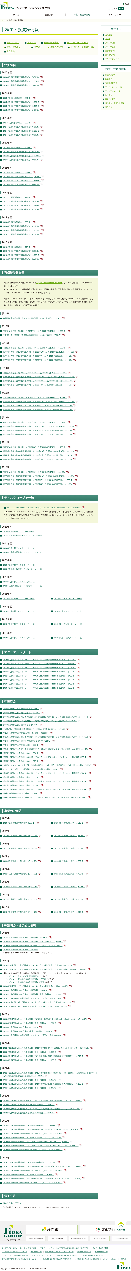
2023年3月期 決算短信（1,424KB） (17, 148)
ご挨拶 (107, 39)
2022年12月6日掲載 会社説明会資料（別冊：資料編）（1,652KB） (30, 1052)
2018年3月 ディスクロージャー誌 (68, 638)
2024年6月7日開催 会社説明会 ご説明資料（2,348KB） (26, 990)
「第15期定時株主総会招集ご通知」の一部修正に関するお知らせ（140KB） (34, 729)
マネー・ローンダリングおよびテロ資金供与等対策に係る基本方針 (55, 1255)
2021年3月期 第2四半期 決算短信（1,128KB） (22, 205)
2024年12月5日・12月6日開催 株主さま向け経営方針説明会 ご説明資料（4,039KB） (38, 965)
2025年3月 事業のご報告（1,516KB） (69, 823)
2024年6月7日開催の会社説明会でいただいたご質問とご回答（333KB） (33, 998)
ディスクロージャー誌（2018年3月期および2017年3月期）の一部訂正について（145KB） (44, 507)
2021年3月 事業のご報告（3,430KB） (69, 874)
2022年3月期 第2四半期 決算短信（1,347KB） (22, 180)
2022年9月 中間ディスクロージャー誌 (19, 582)
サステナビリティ (112, 59)
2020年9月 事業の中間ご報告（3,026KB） (20, 887)
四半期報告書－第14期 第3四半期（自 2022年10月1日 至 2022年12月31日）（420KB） (39, 377)
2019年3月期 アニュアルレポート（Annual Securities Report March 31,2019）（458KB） (40, 684)
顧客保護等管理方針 (84, 1252)
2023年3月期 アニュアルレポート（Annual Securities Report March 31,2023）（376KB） (40, 668)
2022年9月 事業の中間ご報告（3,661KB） (20, 861)
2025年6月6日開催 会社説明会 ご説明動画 (20, 949)
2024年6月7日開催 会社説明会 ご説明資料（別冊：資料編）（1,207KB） (33, 994)
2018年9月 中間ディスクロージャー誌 (19, 638)
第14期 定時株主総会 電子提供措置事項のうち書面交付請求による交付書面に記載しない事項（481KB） (46, 749)
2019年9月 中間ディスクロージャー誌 (19, 624)
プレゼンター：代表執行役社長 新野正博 (22, 976)
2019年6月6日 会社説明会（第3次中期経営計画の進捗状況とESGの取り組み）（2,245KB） (41, 1146)
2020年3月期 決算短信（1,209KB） (17, 222)
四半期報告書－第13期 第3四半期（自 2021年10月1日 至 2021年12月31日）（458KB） (39, 402)
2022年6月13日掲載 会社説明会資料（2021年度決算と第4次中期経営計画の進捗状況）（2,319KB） (44, 1056)
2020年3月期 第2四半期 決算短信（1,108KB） (22, 230)
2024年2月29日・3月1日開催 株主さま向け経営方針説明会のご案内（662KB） (35, 1006)
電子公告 (11, 51)
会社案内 (49, 15)
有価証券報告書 (51, 42)
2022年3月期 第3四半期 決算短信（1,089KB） (22, 177)
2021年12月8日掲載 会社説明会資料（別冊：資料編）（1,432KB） (30, 1080)
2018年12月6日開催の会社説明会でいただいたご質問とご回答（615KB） (33, 1170)
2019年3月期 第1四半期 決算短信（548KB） (21, 259)
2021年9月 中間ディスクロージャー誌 (19, 599)
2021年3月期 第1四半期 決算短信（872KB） (21, 209)
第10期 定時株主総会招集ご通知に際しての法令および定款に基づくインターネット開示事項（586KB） (45, 789)
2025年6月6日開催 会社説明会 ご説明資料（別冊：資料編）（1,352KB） (33, 941)
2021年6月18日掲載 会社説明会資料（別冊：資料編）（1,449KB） (30, 1088)
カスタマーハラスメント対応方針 (114, 1259)
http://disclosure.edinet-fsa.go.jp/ (49, 283)
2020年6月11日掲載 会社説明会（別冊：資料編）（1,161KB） (29, 1113)
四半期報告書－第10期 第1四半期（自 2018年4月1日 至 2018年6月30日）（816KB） (38, 484)
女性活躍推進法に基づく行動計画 (87, 1259)
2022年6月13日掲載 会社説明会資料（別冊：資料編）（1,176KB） (30, 1060)
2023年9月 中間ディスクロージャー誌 (19, 565)
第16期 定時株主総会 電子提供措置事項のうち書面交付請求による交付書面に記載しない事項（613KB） (46, 717)
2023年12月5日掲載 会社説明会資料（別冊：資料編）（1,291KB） (30, 1023)
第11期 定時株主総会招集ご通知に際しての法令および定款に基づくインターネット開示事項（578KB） (45, 781)
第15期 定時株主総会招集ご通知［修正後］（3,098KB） (26, 733)
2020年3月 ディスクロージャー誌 (68, 611)
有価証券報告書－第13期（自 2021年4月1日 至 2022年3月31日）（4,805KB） (35, 398)
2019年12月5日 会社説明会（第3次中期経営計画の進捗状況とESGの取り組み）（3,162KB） (41, 1129)
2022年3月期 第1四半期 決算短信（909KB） (21, 185)
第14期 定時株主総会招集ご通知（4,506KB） (21, 745)
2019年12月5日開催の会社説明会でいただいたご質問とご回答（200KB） (33, 1133)
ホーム (16, 15)
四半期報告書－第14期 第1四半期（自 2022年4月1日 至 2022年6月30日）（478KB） (38, 385)
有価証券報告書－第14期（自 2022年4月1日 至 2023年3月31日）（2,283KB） (35, 373)
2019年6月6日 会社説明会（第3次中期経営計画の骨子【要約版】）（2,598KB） (36, 1142)
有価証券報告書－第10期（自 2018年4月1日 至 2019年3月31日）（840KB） (34, 472)
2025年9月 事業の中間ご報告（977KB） (19, 823)
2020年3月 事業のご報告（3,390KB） (69, 887)
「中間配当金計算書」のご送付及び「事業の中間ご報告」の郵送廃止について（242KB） (40, 721)
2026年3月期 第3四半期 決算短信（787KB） (21, 77)
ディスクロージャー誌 (77, 42)
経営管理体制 (110, 51)
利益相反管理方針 (101, 1252)
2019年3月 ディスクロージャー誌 (68, 624)
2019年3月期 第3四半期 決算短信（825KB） (21, 251)
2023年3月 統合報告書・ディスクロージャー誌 (22, 569)
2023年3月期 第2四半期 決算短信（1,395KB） (22, 156)
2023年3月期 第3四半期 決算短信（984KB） (21, 152)
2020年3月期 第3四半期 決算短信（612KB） (21, 226)
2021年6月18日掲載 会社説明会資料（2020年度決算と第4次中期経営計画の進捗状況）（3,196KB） (44, 1084)
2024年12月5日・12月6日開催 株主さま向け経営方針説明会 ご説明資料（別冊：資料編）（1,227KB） (45, 969)
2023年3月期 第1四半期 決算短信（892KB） (21, 160)
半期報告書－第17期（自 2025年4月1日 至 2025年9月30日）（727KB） (32, 318)
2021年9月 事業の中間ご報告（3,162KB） (20, 874)
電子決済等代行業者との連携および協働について (19, 1259)
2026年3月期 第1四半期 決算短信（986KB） (21, 85)
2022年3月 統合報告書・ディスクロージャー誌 (22, 586)
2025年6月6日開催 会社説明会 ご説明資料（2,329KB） (26, 937)
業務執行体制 (110, 55)
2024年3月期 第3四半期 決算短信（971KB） (21, 127)
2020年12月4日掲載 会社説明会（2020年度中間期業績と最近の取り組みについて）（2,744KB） (43, 1101)
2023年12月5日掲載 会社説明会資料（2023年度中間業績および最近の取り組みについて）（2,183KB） (45, 1019)
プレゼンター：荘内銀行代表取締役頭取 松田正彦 (25, 979)
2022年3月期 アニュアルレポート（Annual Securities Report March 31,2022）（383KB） (40, 672)
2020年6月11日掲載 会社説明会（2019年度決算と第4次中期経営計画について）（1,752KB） (41, 1109)
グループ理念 (110, 43)
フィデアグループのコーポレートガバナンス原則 (19, 1248)
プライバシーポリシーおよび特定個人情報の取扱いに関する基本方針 (64, 1248)
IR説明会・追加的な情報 (82, 47)
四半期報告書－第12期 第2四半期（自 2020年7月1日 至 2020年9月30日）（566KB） (38, 430)
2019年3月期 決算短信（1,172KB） (17, 247)
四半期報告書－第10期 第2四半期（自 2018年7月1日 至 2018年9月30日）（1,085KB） (39, 480)
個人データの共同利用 (100, 1248)
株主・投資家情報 (81, 15)
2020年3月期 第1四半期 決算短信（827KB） (21, 234)
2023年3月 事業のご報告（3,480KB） (69, 848)
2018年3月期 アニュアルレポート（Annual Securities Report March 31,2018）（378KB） (40, 688)
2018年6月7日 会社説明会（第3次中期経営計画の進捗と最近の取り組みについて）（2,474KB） (42, 1178)
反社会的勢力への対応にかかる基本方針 (59, 1252)
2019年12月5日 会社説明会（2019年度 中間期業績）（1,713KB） (30, 1125)
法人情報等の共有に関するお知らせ (14, 1252)
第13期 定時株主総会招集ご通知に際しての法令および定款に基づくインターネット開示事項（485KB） (45, 757)
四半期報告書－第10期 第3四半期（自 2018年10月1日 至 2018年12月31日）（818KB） (39, 476)
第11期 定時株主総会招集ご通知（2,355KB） (21, 777)
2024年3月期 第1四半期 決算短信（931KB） (21, 135)
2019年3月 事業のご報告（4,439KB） (69, 899)
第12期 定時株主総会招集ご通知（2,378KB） (21, 761)
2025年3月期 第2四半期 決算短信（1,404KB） (22, 106)
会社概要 (108, 35)
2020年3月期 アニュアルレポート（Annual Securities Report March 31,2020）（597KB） (40, 680)
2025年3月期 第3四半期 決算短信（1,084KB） (22, 102)
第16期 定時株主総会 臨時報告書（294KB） (21, 709)
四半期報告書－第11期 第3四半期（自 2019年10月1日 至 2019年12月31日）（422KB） (39, 451)
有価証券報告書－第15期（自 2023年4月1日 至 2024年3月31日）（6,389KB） (35, 348)
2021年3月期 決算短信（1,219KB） (17, 197)
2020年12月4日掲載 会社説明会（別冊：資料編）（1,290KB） (29, 1105)
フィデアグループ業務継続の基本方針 (15, 1255)
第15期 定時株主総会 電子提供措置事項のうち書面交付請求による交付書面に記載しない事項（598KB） (46, 737)
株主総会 (38, 47)
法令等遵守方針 (36, 1252)
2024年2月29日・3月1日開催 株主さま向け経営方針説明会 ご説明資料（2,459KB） (37, 1002)
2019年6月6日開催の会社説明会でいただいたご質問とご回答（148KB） (33, 1150)
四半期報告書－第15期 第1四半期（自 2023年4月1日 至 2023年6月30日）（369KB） (38, 360)
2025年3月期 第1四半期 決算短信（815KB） (21, 110)
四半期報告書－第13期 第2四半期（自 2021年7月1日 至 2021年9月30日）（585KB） (38, 406)
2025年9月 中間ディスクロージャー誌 (19, 531)
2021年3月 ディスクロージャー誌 (68, 599)
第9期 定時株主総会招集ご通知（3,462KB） (21, 793)
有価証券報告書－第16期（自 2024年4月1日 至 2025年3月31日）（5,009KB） (35, 331)
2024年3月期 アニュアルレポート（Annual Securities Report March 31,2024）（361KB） (40, 664)
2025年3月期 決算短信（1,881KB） (17, 98)
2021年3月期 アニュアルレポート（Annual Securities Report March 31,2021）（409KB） (40, 676)
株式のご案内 (13, 42)
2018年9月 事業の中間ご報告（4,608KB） (20, 912)
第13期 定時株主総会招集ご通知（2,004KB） (21, 753)
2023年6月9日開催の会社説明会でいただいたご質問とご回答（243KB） (33, 1035)
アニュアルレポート (16, 47)
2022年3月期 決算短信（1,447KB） (17, 172)
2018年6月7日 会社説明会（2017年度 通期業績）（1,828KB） (28, 1175)
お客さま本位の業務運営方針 (93, 1255)
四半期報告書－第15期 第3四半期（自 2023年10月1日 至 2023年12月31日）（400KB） (39, 352)
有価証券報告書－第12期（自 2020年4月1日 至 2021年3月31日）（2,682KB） (35, 422)
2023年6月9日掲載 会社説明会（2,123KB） (21, 1027)
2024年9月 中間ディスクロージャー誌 (19, 548)
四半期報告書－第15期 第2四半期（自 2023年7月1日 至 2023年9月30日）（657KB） (38, 356)
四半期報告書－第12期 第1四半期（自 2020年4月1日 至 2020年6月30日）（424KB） (38, 434)
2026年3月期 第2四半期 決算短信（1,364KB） (22, 81)
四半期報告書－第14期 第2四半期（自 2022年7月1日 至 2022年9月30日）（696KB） (38, 381)
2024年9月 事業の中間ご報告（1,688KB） (20, 836)
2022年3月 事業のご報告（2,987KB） (69, 861)
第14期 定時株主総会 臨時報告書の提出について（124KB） (27, 741)
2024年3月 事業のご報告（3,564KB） (69, 836)
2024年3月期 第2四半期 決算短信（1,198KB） (22, 131)
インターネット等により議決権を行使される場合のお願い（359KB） (31, 769)
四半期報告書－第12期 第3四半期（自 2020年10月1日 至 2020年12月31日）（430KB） (39, 426)
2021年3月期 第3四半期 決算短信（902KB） (21, 201)
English (128, 4)
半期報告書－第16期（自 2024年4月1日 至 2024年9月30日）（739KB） (32, 335)
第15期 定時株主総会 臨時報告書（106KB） (21, 725)
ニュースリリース (114, 15)
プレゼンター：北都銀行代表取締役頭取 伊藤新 (24, 982)
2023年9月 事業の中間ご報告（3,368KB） (20, 848)
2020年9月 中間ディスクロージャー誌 (19, 611)
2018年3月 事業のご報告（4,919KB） (69, 912)
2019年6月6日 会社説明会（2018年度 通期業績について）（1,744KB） (32, 1138)
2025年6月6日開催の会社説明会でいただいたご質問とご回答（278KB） (33, 946)
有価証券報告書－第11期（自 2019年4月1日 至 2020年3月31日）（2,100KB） (35, 447)
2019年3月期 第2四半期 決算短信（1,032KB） (22, 255)
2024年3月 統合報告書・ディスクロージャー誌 (22, 552)
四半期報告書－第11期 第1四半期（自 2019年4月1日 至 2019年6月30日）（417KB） (38, 459)
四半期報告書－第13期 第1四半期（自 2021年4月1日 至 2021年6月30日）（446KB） (38, 410)
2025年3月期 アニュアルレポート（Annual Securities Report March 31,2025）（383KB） (40, 660)
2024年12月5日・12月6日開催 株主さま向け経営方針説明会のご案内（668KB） (36, 986)
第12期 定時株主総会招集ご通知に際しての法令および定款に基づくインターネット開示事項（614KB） (45, 773)
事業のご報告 (56, 47)
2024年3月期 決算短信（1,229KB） (17, 123)
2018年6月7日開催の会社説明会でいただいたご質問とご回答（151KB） (33, 1183)
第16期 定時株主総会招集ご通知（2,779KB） (21, 713)
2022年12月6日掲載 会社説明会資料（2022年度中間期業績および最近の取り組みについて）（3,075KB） (46, 1048)
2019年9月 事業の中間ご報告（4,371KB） (20, 899)
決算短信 (31, 42)
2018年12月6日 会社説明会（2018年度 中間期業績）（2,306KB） (30, 1162)
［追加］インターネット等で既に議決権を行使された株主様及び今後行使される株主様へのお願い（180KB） (48, 765)
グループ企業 (110, 47)
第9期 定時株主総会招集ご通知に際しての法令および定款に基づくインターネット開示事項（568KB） (45, 797)
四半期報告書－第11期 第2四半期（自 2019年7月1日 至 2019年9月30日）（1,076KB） (39, 455)
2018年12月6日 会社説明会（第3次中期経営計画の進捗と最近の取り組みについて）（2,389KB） (43, 1166)
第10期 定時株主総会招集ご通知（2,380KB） (21, 785)
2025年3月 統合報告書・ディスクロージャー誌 (22, 535)
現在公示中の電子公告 (12, 1203)
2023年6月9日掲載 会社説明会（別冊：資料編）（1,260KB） (28, 1031)
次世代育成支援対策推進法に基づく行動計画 (55, 1259)
